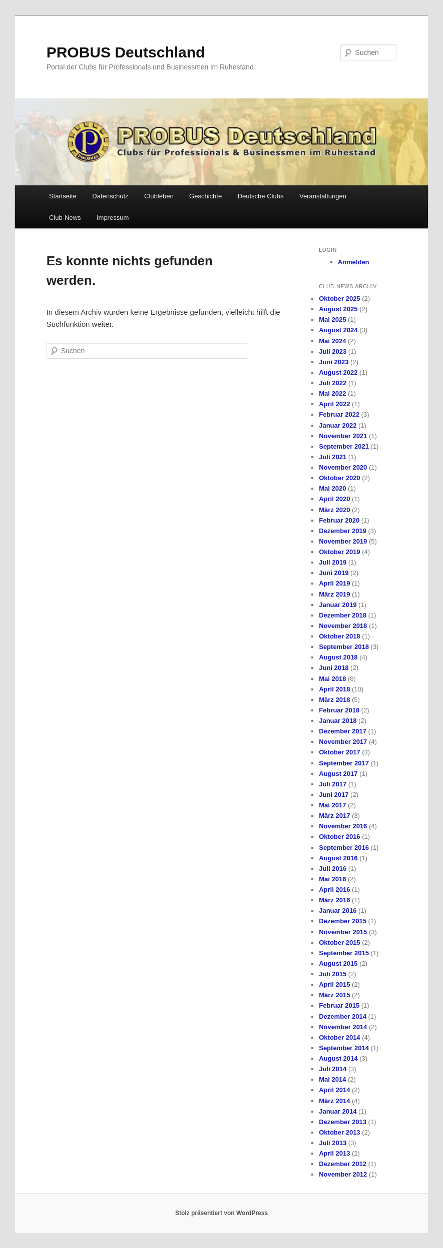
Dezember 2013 (342, 1122)
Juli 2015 (332, 974)
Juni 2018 (333, 667)
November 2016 (343, 826)
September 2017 (344, 763)
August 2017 (338, 773)
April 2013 (334, 1153)
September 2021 (344, 446)
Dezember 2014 (342, 1016)
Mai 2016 (332, 879)
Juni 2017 (333, 794)
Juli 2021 (332, 457)
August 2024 (338, 330)
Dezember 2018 (342, 615)
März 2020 (334, 510)
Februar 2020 (339, 520)
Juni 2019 (333, 573)
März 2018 (334, 699)
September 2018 (344, 646)
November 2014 (343, 1027)
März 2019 (334, 594)
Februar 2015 (339, 1005)
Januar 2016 (337, 910)
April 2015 (334, 984)
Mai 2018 (332, 678)
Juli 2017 (332, 784)
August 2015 (338, 963)
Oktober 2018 (339, 636)
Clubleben (159, 196)
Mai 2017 (332, 805)
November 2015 (343, 932)
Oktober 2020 (339, 478)
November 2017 (343, 741)
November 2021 (343, 436)
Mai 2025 (332, 319)
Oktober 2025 (339, 298)
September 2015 (344, 953)
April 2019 (334, 583)
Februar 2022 (339, 414)
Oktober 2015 (339, 942)
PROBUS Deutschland (126, 52)
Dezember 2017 (342, 731)
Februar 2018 (339, 710)
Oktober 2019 (339, 552)
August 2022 (338, 372)
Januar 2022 (337, 425)
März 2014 (334, 1101)
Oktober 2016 (339, 836)
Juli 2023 (332, 351)
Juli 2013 (332, 1143)
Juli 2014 (332, 1069)
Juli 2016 (332, 868)
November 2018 (343, 625)
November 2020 (343, 467)
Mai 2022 (332, 393)
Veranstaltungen (322, 196)
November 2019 (343, 541)
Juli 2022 (332, 383)
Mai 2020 (332, 488)
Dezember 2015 (342, 921)
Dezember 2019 (342, 531)
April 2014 (334, 1090)
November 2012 (343, 1174)
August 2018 (338, 657)
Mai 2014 (332, 1079)
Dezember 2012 (342, 1164)
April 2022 (334, 404)
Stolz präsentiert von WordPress (221, 1213)
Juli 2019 (332, 562)
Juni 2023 (333, 362)
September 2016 (344, 847)
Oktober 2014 (339, 1037)
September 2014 (344, 1048)
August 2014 (338, 1058)
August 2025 (338, 309)
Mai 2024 (332, 341)
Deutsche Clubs (261, 196)
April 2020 (334, 499)
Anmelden (353, 262)
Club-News (65, 217)
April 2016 (334, 889)
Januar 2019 (337, 605)
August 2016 (338, 858)
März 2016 (334, 900)
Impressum (113, 217)
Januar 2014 (337, 1111)
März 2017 (334, 815)
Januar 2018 (337, 720)
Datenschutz (110, 196)
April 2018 (334, 689)
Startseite (63, 196)
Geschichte (205, 196)
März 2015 (334, 995)
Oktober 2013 (339, 1132)
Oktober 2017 (339, 752)
